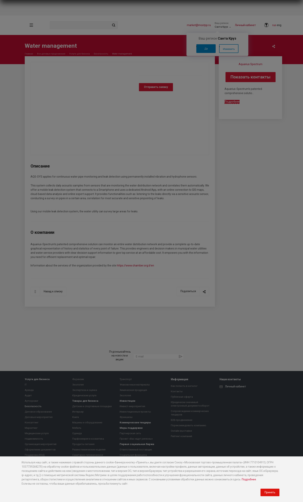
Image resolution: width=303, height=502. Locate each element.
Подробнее (249, 479)
